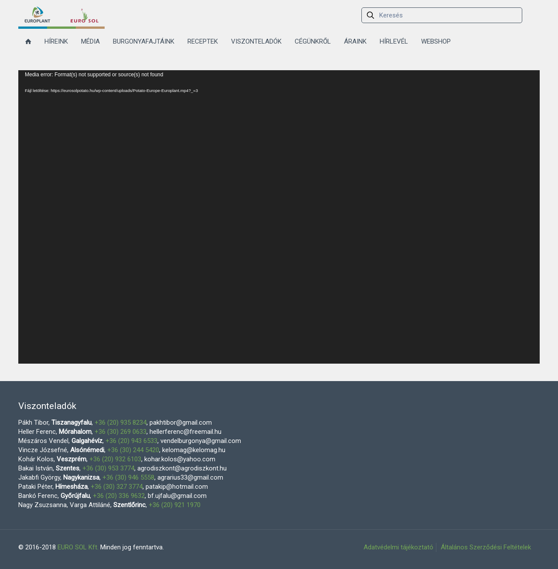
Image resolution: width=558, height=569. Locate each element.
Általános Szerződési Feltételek (486, 547)
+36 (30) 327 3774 (117, 487)
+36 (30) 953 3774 (108, 468)
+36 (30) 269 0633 (120, 432)
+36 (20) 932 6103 (115, 459)
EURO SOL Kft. (78, 547)
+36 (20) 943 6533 (131, 441)
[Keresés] (441, 15)
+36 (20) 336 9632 (119, 496)
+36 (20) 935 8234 (120, 422)
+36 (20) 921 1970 (175, 505)
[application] (279, 217)
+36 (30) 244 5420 (133, 450)
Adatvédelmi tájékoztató (398, 547)
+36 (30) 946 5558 (128, 477)
